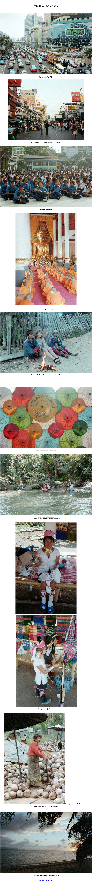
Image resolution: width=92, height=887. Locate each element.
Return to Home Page (46, 880)
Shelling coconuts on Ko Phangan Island (46, 804)
